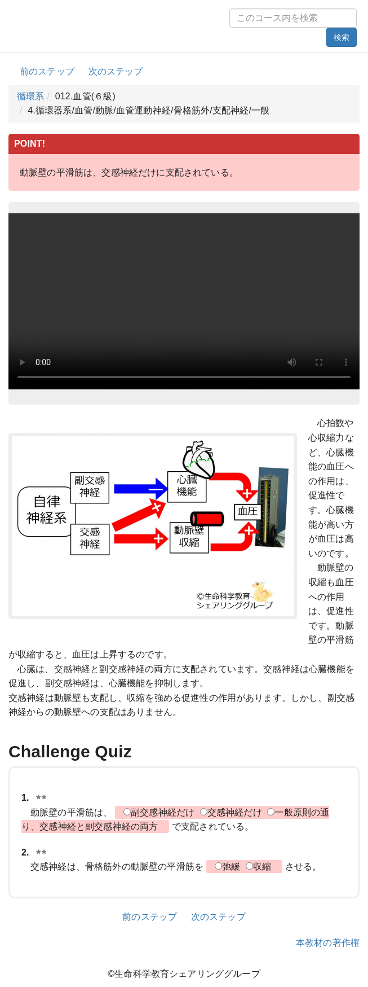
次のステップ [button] (115, 71)
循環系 (30, 96)
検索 (341, 37)
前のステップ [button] (47, 71)
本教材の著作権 (328, 942)
